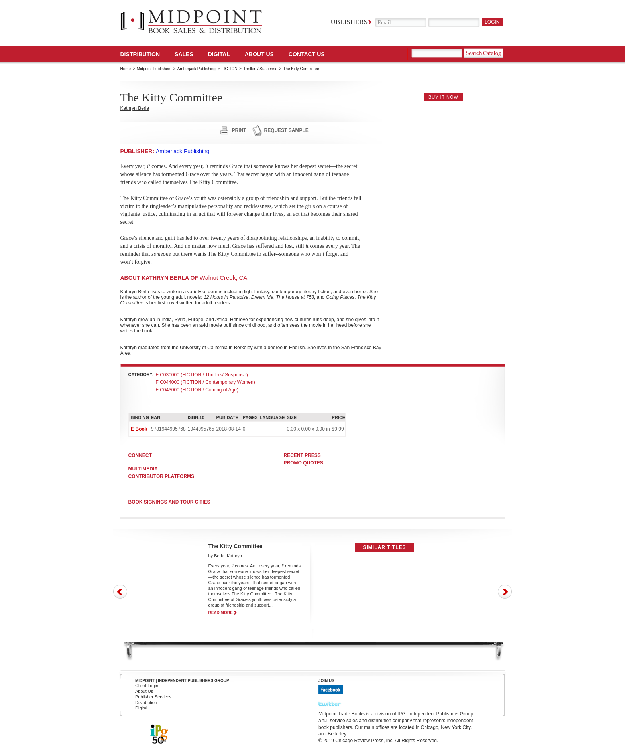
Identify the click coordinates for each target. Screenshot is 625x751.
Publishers (347, 22)
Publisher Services (153, 696)
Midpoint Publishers (154, 69)
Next (505, 592)
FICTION (230, 69)
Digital (141, 708)
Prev (120, 592)
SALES (184, 54)
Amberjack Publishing (196, 69)
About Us (259, 54)
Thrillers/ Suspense (260, 69)
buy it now (443, 97)
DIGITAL (219, 54)
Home (125, 69)
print (239, 130)
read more (220, 613)
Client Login (146, 685)
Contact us (307, 54)
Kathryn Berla (134, 108)
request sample (286, 130)
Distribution (140, 54)
